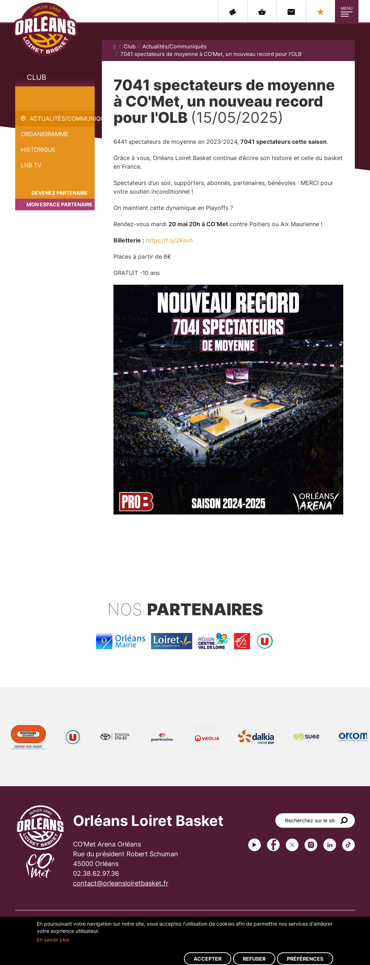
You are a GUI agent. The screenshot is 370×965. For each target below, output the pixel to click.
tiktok (348, 845)
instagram (311, 845)
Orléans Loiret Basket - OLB (45, 29)
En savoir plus (53, 939)
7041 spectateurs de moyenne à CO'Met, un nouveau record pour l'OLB (52, 99)
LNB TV (31, 165)
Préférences (305, 959)
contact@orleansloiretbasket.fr (120, 883)
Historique (38, 149)
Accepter (207, 959)
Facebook (273, 845)
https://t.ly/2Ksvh (169, 240)
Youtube (254, 845)
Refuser (254, 959)
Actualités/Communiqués (62, 118)
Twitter (292, 845)
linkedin (329, 845)
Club (36, 77)
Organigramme (45, 134)
